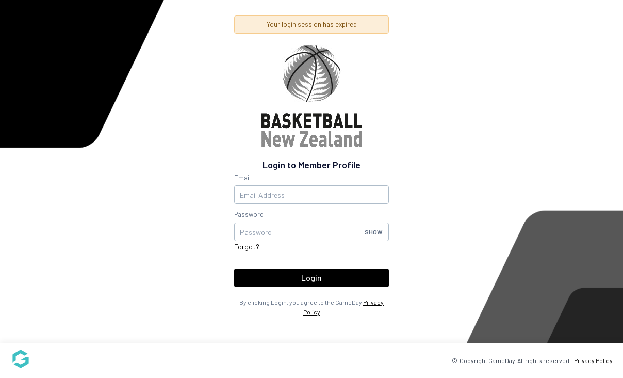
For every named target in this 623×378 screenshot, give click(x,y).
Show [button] (374, 231)
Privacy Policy (593, 360)
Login (311, 277)
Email (242, 178)
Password (249, 214)
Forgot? (246, 246)
